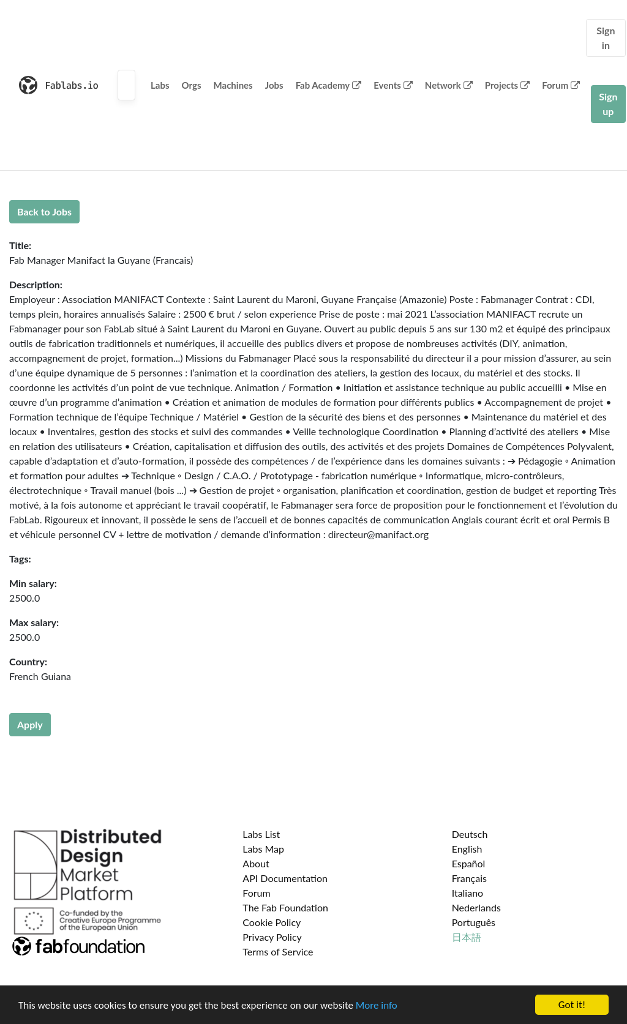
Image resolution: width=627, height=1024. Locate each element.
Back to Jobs (44, 211)
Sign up (608, 104)
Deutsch (470, 834)
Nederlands (476, 907)
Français (469, 878)
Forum (561, 85)
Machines (233, 85)
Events (393, 85)
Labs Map (263, 848)
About (255, 863)
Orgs (191, 85)
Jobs (274, 85)
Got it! (571, 1004)
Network (449, 85)
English (467, 848)
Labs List (261, 834)
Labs (160, 85)
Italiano (468, 893)
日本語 (466, 937)
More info (376, 1005)
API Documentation (285, 878)
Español (469, 863)
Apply (30, 724)
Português (473, 922)
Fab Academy (329, 85)
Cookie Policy (271, 922)
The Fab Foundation (285, 907)
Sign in (605, 37)
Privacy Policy (272, 937)
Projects (507, 85)
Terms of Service (277, 951)
